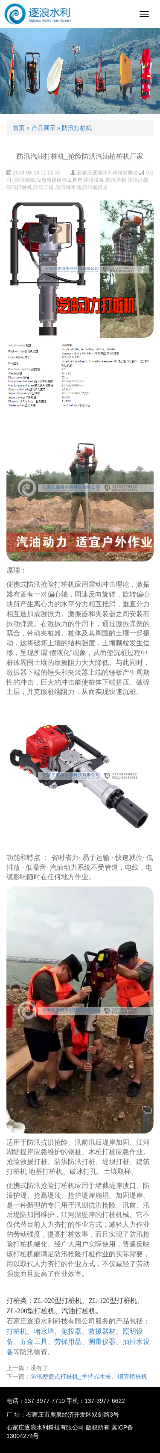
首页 (19, 127)
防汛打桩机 (77, 127)
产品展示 (43, 127)
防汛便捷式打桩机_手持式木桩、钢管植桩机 (88, 1376)
